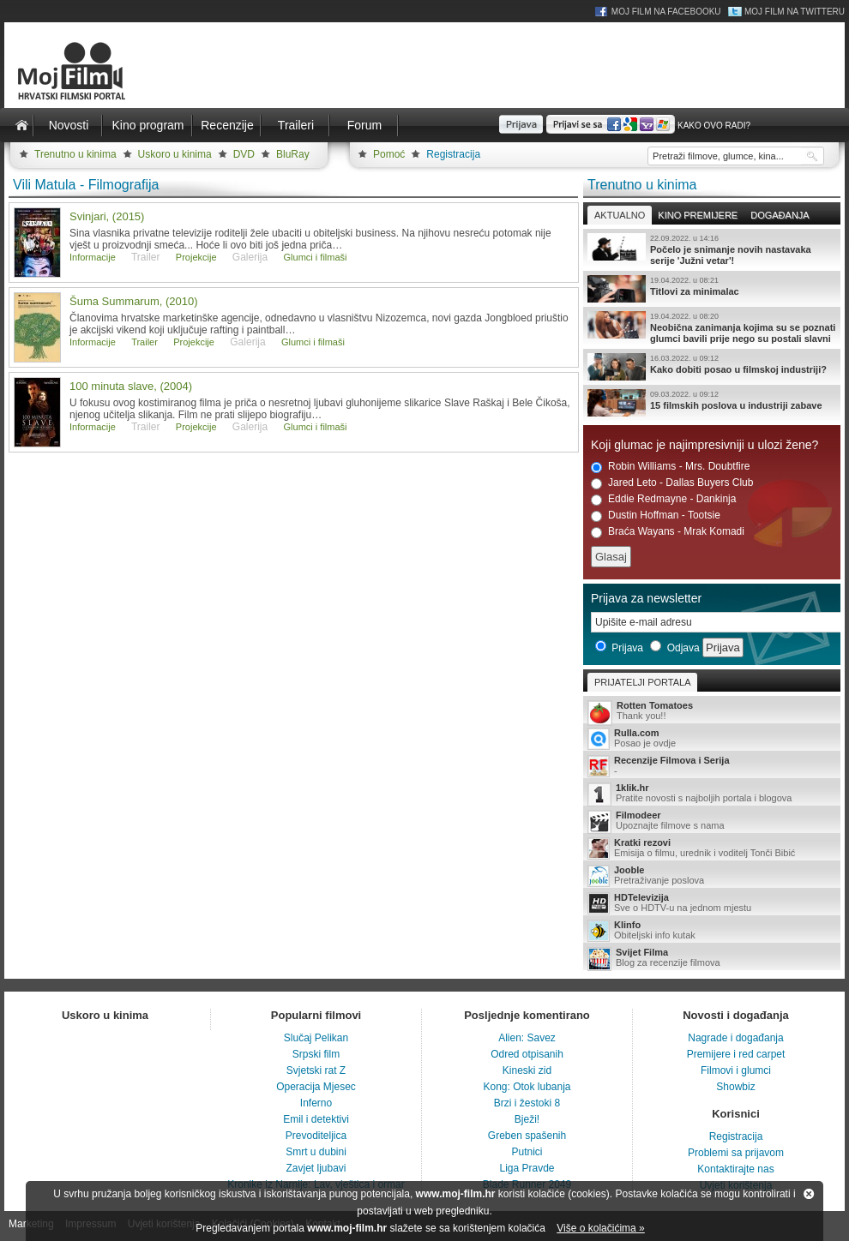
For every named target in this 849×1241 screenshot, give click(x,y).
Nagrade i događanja (735, 1038)
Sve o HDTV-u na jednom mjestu (711, 903)
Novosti (69, 125)
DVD (244, 154)
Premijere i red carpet (736, 1054)
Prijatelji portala (642, 682)
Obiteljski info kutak (711, 931)
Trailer (144, 342)
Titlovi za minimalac (711, 289)
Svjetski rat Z (316, 1070)
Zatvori (809, 1194)
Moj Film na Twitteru (794, 11)
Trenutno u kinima (75, 154)
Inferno (316, 1103)
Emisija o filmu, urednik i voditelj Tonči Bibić (711, 848)
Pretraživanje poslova (711, 876)
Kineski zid (527, 1070)
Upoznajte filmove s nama (711, 821)
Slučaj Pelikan (316, 1038)
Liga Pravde (526, 1168)
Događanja (779, 215)
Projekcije (196, 257)
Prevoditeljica (316, 1136)
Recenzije (227, 125)
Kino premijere (698, 215)
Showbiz (735, 1087)
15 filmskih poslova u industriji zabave (711, 403)
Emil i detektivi (316, 1119)
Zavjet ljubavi (316, 1168)
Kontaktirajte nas (735, 1169)
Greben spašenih (527, 1136)
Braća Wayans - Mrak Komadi (667, 531)
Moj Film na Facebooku (666, 11)
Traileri (296, 125)
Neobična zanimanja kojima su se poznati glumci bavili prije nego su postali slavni (711, 327)
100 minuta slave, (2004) (130, 386)
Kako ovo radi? (713, 125)
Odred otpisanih (527, 1054)
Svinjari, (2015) (106, 216)
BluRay (293, 154)
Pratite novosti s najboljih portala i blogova (711, 794)
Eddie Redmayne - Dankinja (663, 499)
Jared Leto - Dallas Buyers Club (672, 483)
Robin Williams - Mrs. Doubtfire (670, 466)
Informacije (92, 257)
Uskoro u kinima (175, 154)
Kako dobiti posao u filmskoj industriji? (711, 367)
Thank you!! (711, 711)
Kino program (147, 125)
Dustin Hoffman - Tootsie (655, 515)
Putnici (526, 1152)
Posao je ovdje (711, 739)
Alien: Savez (527, 1038)
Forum (364, 125)
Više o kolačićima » (601, 1228)
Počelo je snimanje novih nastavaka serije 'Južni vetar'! (711, 249)
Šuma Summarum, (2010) (133, 301)
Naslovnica (21, 125)
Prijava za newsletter (646, 598)
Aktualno (619, 215)
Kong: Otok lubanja (526, 1087)
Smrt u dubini (316, 1152)
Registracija (453, 154)
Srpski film (316, 1054)
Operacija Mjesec (316, 1087)
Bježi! (527, 1119)
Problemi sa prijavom (736, 1153)
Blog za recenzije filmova (711, 958)
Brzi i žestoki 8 (527, 1103)
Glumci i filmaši (315, 257)
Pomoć (389, 154)
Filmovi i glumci (736, 1070)
